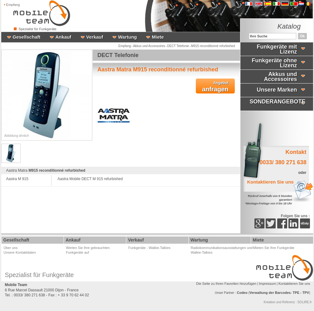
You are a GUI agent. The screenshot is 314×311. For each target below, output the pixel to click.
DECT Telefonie (178, 46)
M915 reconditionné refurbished (213, 46)
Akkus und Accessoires (149, 46)
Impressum (267, 283)
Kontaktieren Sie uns (294, 283)
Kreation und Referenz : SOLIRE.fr (288, 302)
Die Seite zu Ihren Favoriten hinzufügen (226, 283)
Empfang (12, 5)
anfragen (215, 87)
